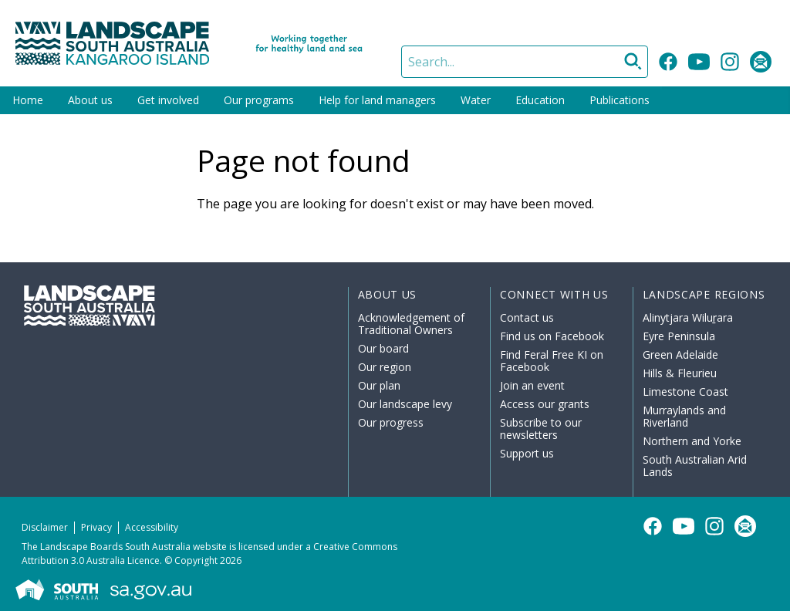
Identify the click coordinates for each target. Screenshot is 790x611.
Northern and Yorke (692, 441)
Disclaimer (45, 527)
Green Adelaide (680, 354)
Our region (384, 367)
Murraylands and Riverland (684, 416)
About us (90, 100)
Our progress (391, 422)
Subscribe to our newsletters (541, 428)
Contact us (527, 317)
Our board (383, 348)
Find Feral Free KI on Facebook (551, 360)
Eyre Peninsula (679, 336)
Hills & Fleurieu (680, 373)
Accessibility (151, 527)
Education (540, 100)
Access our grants (544, 404)
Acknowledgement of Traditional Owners (411, 323)
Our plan (379, 385)
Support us (527, 453)
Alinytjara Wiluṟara (688, 317)
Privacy (96, 527)
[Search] (524, 62)
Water (476, 100)
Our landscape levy (405, 404)
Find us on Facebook (552, 336)
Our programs (259, 100)
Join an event (532, 385)
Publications (619, 100)
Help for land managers (377, 100)
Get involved (168, 100)
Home (27, 100)
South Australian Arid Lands (695, 465)
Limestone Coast (685, 391)
